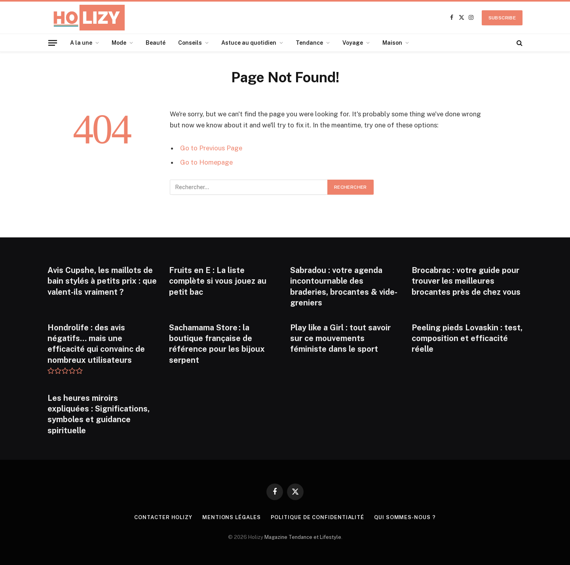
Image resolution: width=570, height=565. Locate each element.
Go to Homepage (206, 162)
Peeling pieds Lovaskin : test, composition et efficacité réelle (467, 338)
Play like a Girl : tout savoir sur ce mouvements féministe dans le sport (340, 338)
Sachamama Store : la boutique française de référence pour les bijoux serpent (217, 344)
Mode (119, 43)
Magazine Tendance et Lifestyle (302, 537)
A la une (81, 43)
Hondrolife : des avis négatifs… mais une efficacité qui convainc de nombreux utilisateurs (96, 344)
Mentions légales (231, 517)
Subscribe (502, 18)
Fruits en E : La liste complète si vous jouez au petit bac (217, 280)
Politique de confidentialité (317, 517)
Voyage (352, 43)
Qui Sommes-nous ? (404, 517)
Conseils (190, 43)
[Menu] (52, 42)
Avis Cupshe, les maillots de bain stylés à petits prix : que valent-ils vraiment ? (102, 280)
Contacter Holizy (163, 517)
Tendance (309, 43)
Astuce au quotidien (248, 43)
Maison (392, 43)
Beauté (155, 43)
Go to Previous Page (211, 148)
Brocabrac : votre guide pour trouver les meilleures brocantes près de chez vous (466, 280)
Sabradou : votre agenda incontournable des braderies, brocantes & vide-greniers (343, 286)
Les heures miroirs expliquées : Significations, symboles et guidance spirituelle (99, 414)
